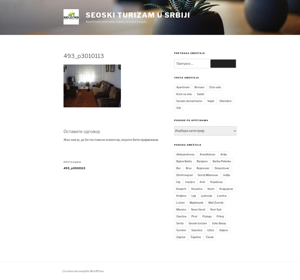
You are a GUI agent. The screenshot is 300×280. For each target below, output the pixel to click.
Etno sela (215, 87)
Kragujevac (226, 188)
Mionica (181, 209)
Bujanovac (203, 168)
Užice (210, 230)
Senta (180, 223)
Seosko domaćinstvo (189, 101)
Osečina (181, 216)
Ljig (194, 195)
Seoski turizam (198, 223)
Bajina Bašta (184, 161)
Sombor (181, 230)
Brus (189, 168)
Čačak (210, 237)
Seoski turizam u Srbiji (138, 15)
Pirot (194, 216)
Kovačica (197, 188)
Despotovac (221, 168)
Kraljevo (181, 195)
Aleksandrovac (185, 154)
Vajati (210, 101)
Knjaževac (216, 182)
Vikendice (225, 101)
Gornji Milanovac (208, 175)
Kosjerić (181, 188)
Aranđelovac (207, 154)
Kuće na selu (184, 94)
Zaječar (181, 237)
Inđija (226, 175)
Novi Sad (215, 209)
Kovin (211, 188)
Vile (178, 107)
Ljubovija (206, 195)
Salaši (200, 94)
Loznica (222, 195)
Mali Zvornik (215, 202)
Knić (202, 182)
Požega (207, 216)
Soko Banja (219, 223)
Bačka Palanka (222, 161)
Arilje (223, 154)
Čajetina (196, 237)
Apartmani (183, 87)
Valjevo (223, 230)
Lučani (180, 202)
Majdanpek (196, 202)
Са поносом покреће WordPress (83, 271)
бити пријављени (145, 140)
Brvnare (199, 87)
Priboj (220, 216)
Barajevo (202, 161)
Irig (178, 182)
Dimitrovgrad (184, 175)
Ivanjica (190, 182)
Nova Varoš (198, 209)
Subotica (196, 230)
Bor (178, 168)
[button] (71, 16)
